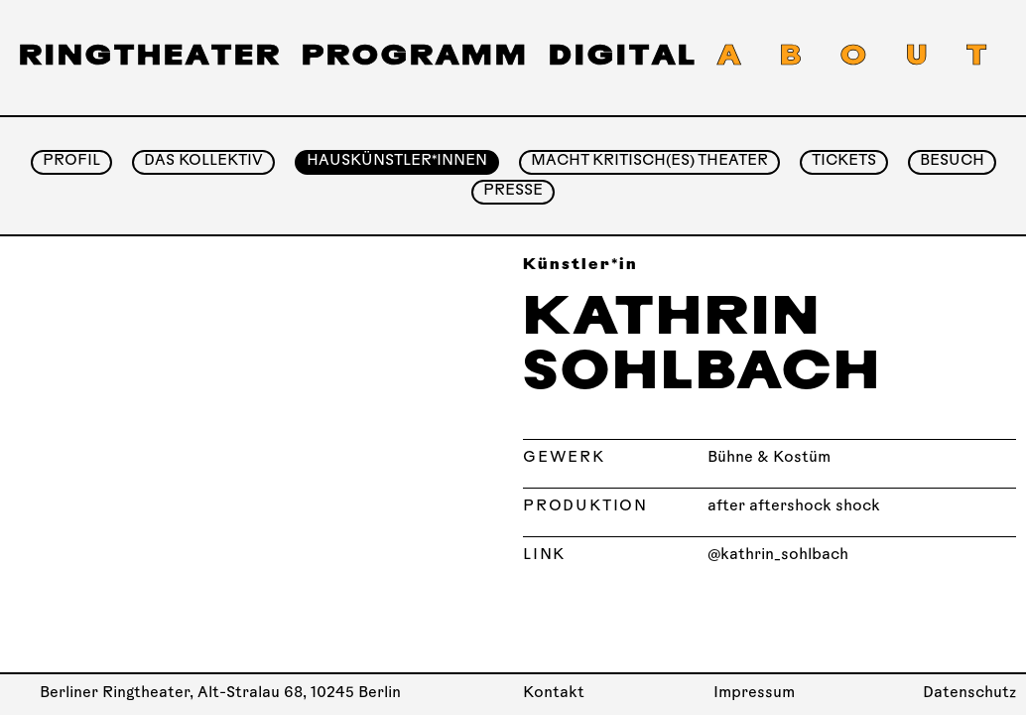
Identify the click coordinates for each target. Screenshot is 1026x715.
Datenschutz (969, 693)
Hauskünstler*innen (397, 161)
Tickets (844, 161)
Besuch (952, 161)
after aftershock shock (793, 507)
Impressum (754, 693)
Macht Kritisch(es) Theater (649, 161)
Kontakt (553, 693)
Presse (513, 191)
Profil (71, 161)
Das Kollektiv (203, 161)
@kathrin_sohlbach (777, 555)
